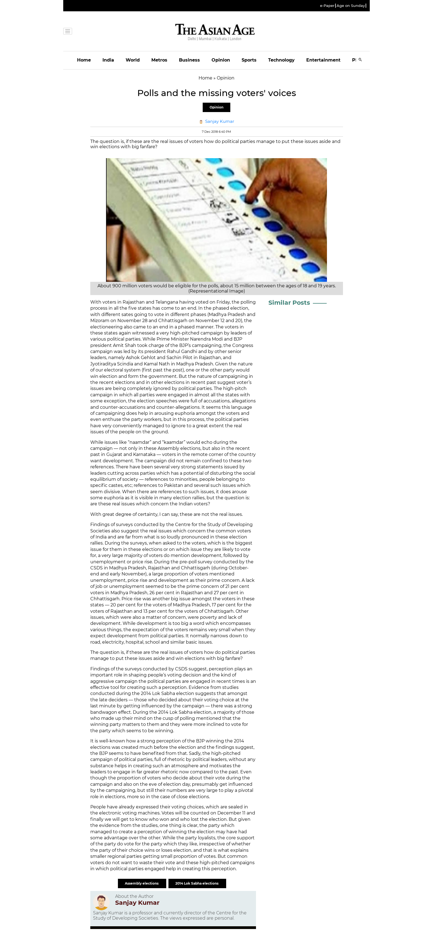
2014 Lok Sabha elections (197, 883)
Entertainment (323, 60)
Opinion (221, 60)
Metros (159, 60)
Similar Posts (289, 302)
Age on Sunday (351, 6)
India (108, 60)
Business (189, 60)
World (133, 60)
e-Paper (327, 6)
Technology (281, 60)
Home (84, 60)
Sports (249, 60)
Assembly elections (142, 883)
